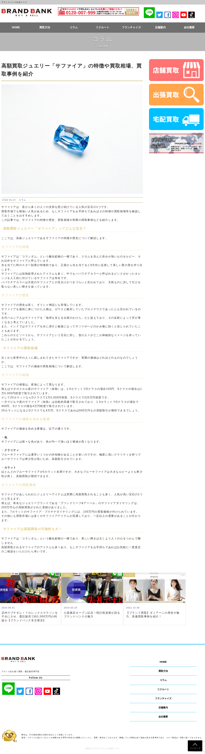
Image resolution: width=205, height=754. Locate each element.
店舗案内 (160, 27)
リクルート (102, 27)
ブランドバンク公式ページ (26, 12)
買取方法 (44, 27)
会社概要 (189, 27)
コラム (74, 27)
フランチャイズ (131, 27)
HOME (16, 27)
